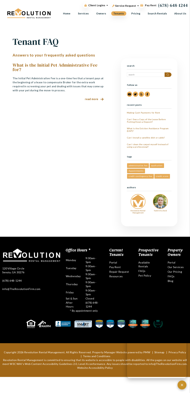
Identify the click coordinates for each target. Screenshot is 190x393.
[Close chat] (182, 385)
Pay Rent (115, 267)
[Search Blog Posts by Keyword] (146, 74)
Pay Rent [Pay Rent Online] (148, 5)
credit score (162, 176)
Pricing (135, 13)
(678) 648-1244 (173, 5)
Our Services (176, 267)
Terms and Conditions (96, 356)
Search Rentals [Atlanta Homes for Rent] (157, 13)
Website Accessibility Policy (95, 367)
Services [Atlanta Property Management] (83, 13)
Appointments (136, 171)
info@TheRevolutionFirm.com (21, 289)
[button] (129, 94)
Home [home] (67, 13)
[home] (29, 13)
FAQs (141, 271)
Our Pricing (175, 271)
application (157, 165)
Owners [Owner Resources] (101, 13)
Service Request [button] (124, 5)
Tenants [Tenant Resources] (118, 13)
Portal (113, 262)
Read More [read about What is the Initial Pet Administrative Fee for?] (91, 99)
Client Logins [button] (94, 5)
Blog (170, 281)
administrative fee (138, 165)
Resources (116, 276)
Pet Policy (144, 275)
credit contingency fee (140, 176)
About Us (180, 13)
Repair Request (119, 271)
